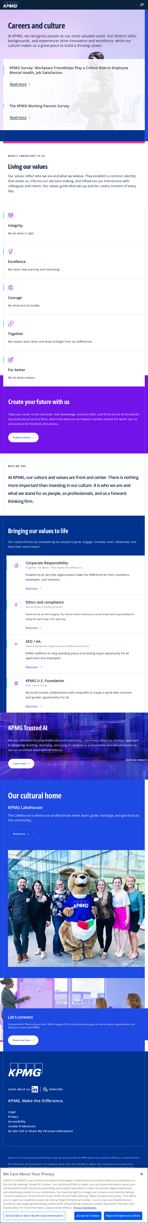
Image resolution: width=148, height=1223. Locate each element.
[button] (142, 5)
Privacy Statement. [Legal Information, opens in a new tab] (85, 1207)
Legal (12, 1112)
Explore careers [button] (22, 437)
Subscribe (53, 1089)
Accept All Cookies (87, 1215)
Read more (20, 84)
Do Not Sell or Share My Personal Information (40, 1131)
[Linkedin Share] (35, 1089)
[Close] (141, 1174)
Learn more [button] (19, 763)
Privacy (13, 1117)
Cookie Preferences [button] (21, 1126)
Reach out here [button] (21, 1040)
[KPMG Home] (10, 5)
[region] (74, 1195)
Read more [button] (19, 834)
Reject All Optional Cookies (123, 1215)
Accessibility (17, 1121)
